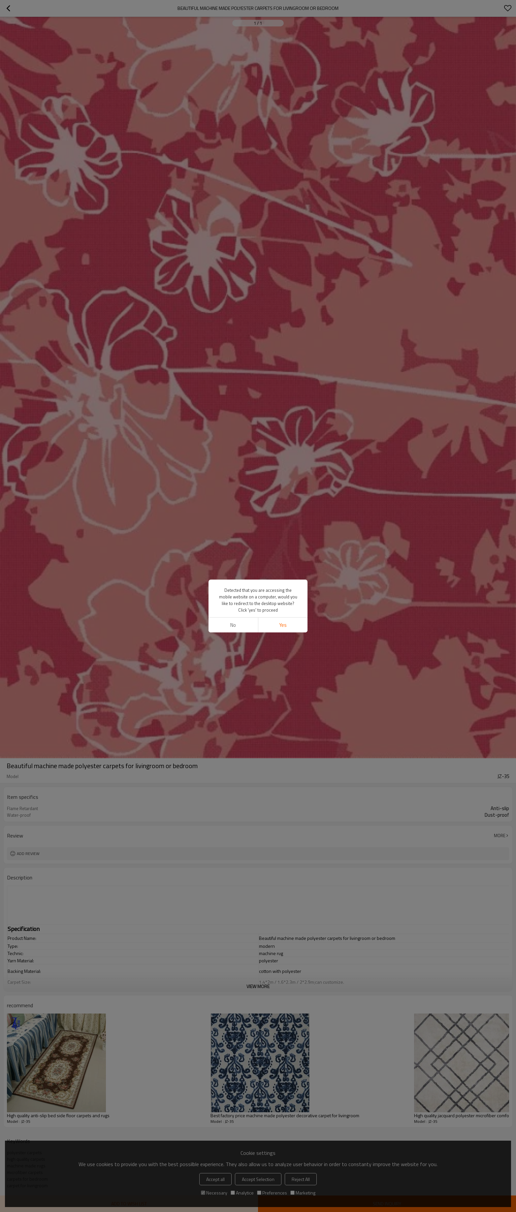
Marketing (302, 1192)
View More (258, 986)
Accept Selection (258, 1179)
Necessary (214, 1192)
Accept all (215, 1179)
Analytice (242, 1192)
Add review (28, 853)
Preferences (272, 1192)
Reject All (301, 1179)
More (499, 835)
